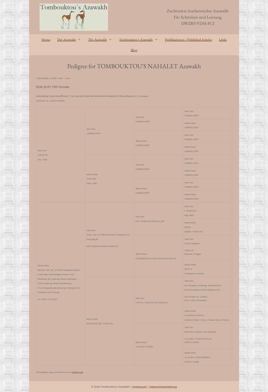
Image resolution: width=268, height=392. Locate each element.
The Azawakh (102, 39)
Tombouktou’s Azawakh (140, 39)
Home (45, 39)
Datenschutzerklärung (163, 386)
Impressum (140, 386)
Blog (134, 50)
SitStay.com (77, 372)
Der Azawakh (71, 39)
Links (223, 39)
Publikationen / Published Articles (188, 39)
